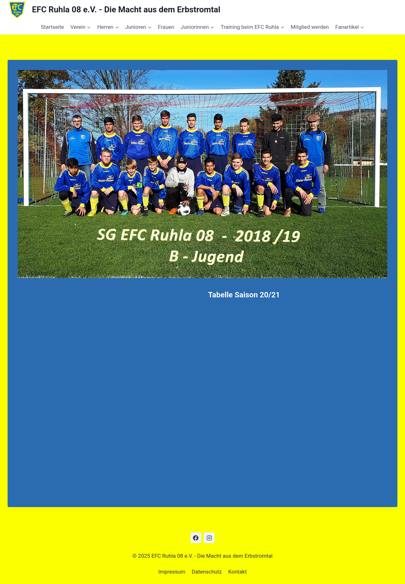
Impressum (171, 571)
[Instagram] (209, 537)
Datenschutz (207, 571)
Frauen (166, 27)
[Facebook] (195, 537)
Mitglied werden (310, 27)
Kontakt (237, 571)
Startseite (52, 27)
